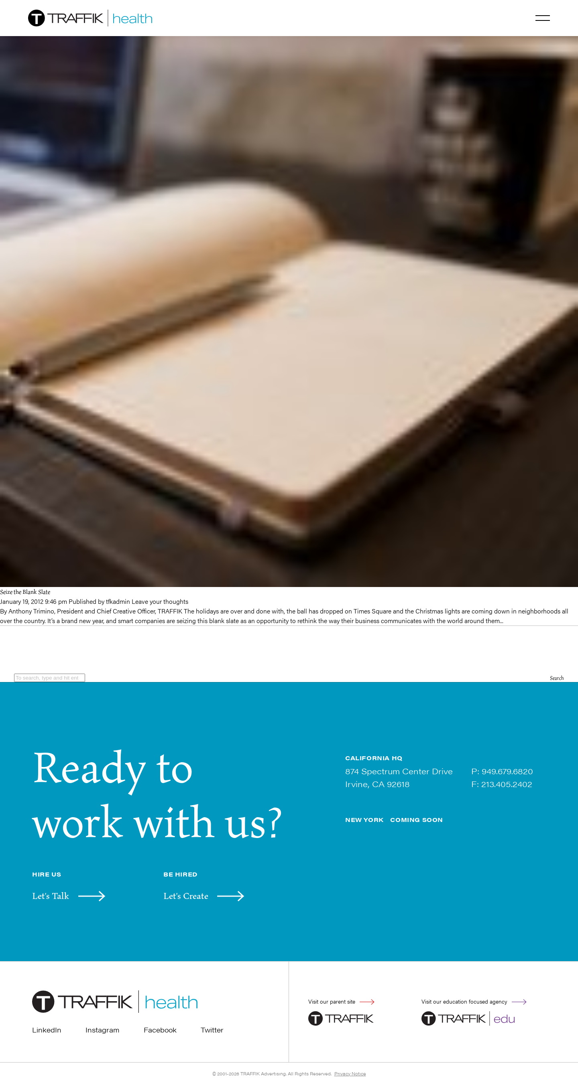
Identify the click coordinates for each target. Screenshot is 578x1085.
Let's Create (185, 896)
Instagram (102, 1029)
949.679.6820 (507, 771)
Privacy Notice (350, 1074)
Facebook (160, 1029)
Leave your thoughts (160, 601)
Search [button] (557, 678)
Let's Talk (50, 896)
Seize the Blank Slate (25, 591)
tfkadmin (118, 601)
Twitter (212, 1029)
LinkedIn (46, 1029)
